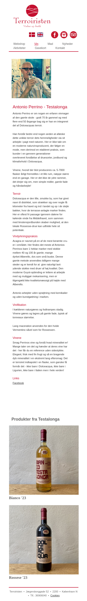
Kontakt (60, 48)
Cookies (55, 595)
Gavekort (40, 48)
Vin (36, 44)
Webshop (19, 44)
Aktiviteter (19, 48)
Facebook (18, 383)
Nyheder (67, 44)
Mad (50, 44)
